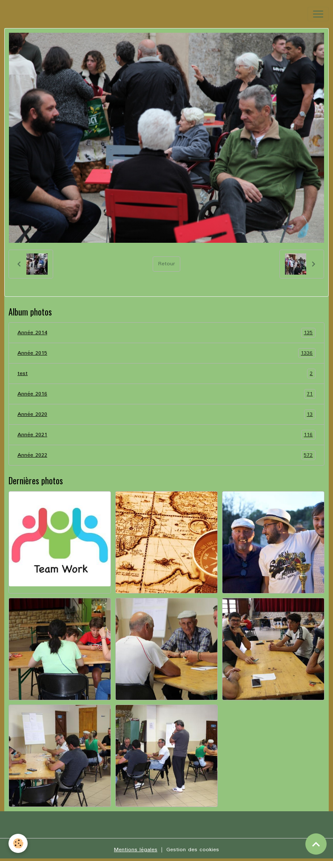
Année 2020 (166, 414)
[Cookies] (18, 843)
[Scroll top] (316, 844)
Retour (166, 263)
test (166, 373)
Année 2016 (166, 394)
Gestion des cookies (192, 849)
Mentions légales (135, 849)
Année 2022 (166, 455)
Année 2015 (166, 353)
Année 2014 (166, 333)
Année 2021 (166, 435)
